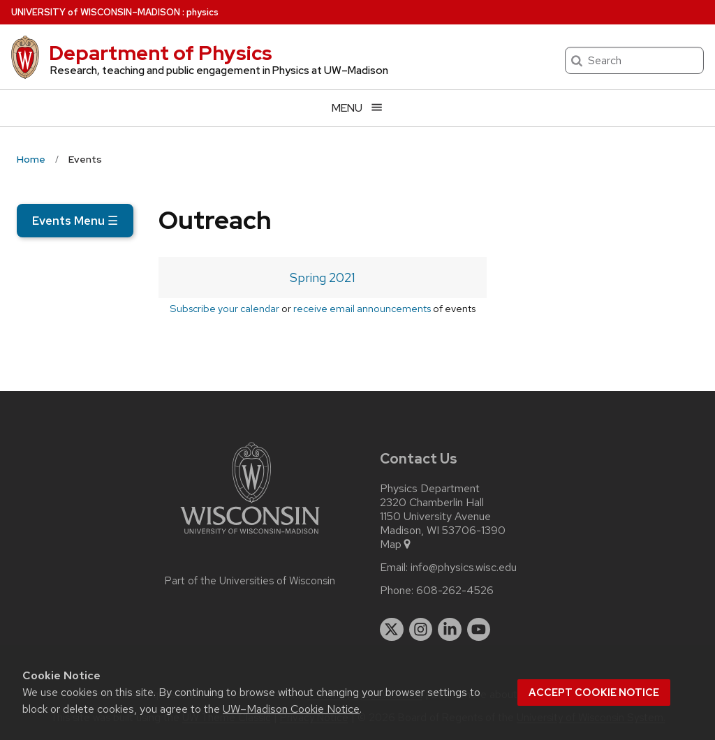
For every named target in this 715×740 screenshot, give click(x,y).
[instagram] (421, 630)
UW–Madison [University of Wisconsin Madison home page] (95, 12)
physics (202, 12)
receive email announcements (362, 308)
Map (396, 545)
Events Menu (75, 220)
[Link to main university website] (250, 536)
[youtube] (479, 630)
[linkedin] (450, 630)
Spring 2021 (322, 277)
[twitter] (392, 630)
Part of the (250, 581)
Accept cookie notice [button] (594, 693)
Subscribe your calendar (224, 308)
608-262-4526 (455, 591)
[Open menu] (357, 107)
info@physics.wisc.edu (464, 568)
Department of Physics (160, 53)
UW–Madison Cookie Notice (291, 709)
